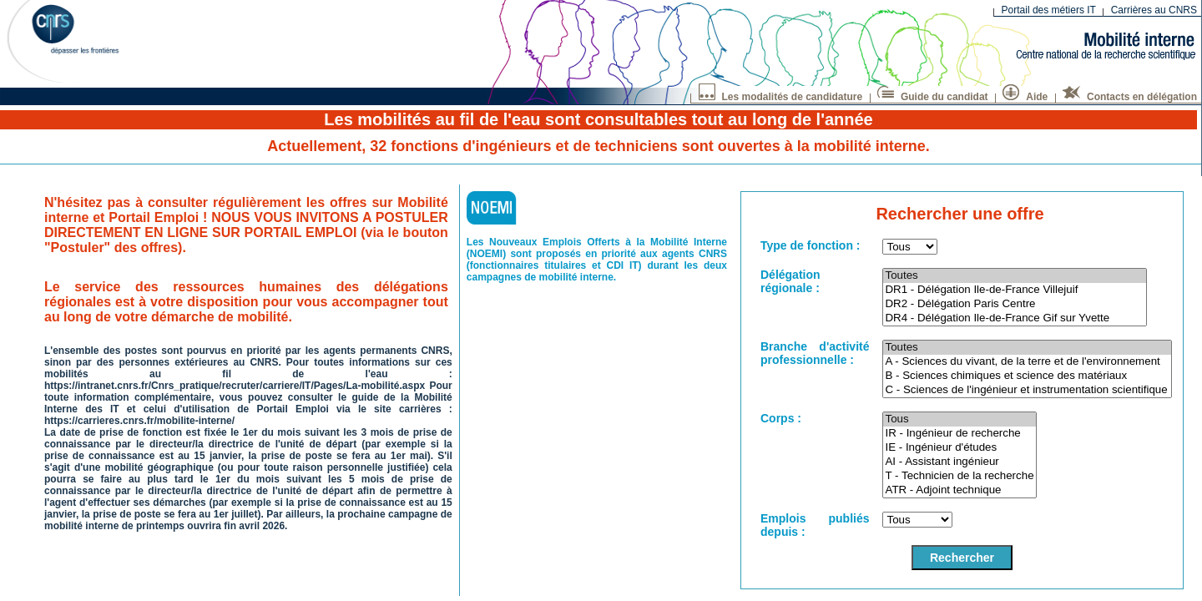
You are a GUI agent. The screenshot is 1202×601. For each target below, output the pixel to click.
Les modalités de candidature (781, 95)
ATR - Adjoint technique (959, 490)
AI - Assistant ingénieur (959, 462)
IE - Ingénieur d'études (959, 448)
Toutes (1014, 276)
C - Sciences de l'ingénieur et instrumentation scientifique (1027, 390)
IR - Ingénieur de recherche (959, 434)
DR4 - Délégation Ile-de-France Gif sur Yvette (1014, 318)
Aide (1025, 95)
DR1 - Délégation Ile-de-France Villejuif (1014, 290)
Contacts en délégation (1130, 95)
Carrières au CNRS (1154, 10)
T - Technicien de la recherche (959, 476)
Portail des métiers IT (1049, 10)
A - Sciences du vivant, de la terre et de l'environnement (1027, 362)
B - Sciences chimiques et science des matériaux (1027, 376)
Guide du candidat (932, 95)
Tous (959, 419)
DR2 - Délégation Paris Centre (1014, 304)
